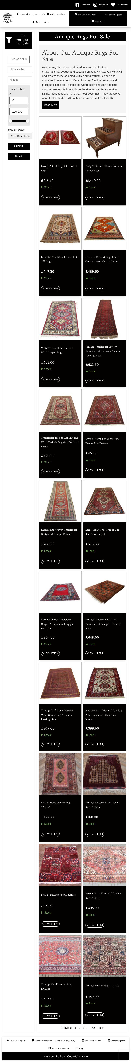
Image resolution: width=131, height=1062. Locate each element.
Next (100, 1027)
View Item (50, 197)
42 (93, 1027)
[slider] (10, 121)
